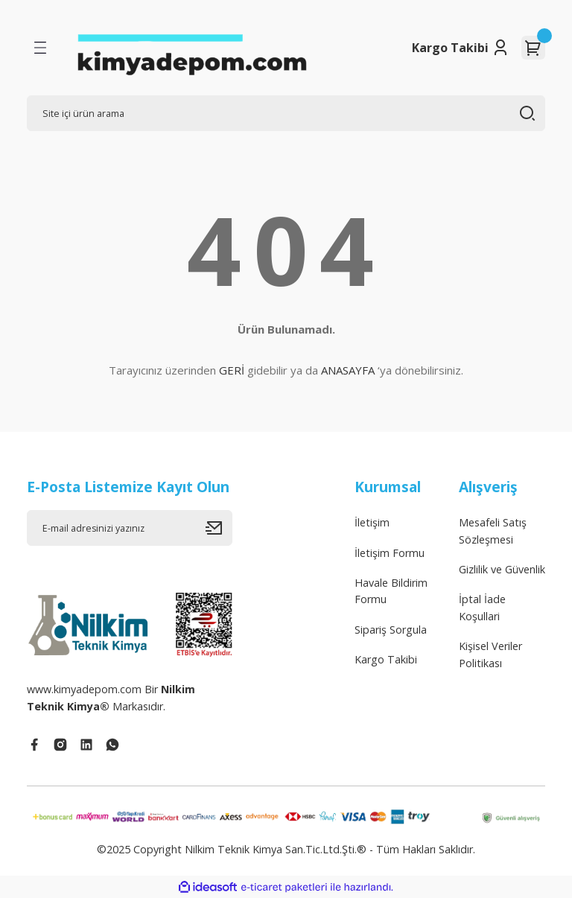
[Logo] (191, 47)
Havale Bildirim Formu (391, 591)
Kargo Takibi (450, 47)
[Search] (286, 113)
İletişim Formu (390, 553)
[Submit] (219, 528)
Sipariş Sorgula (391, 629)
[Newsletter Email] (129, 528)
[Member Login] (500, 48)
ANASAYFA (348, 370)
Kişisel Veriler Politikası (490, 654)
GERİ (231, 370)
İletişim (372, 522)
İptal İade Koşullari (482, 607)
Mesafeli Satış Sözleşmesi (493, 530)
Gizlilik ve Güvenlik (502, 569)
